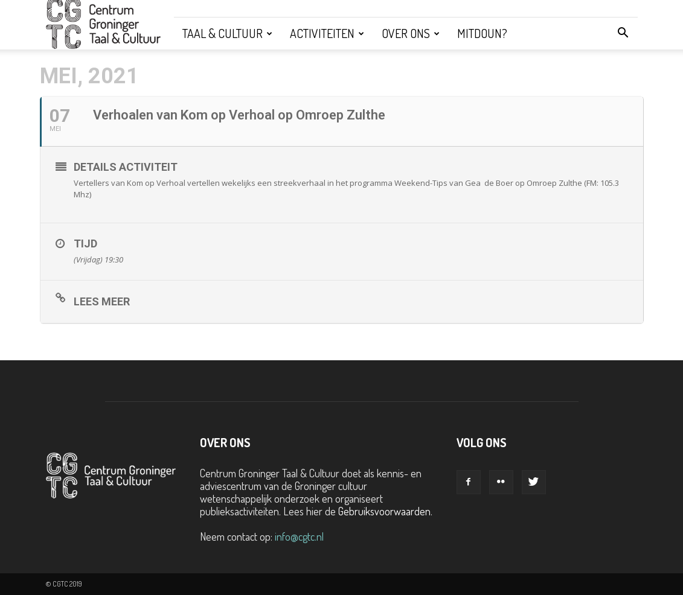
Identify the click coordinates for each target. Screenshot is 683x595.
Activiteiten (327, 33)
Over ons (411, 33)
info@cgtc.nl (299, 536)
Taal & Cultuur (227, 33)
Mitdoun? (482, 33)
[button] (623, 33)
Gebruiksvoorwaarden (384, 511)
